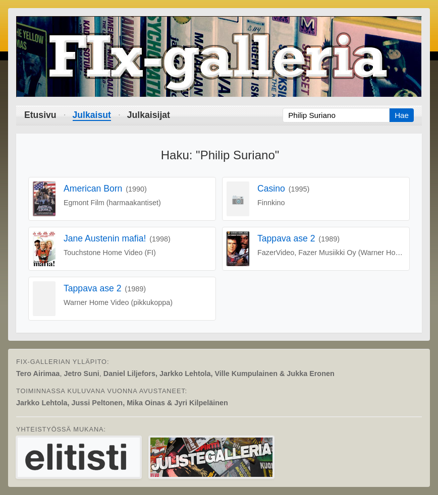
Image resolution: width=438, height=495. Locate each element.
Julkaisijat (148, 115)
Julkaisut (92, 115)
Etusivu (40, 115)
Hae (402, 115)
